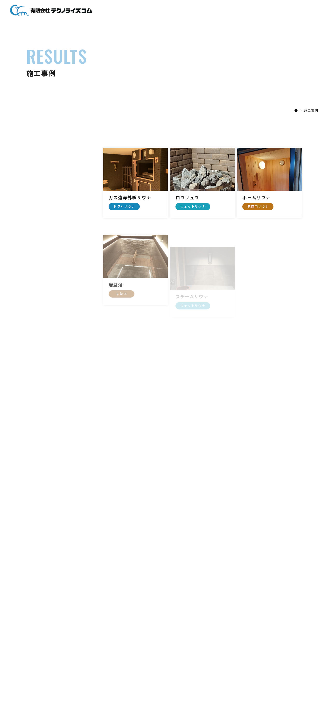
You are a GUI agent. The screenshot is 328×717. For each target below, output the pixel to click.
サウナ (162, 10)
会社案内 (233, 10)
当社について (137, 10)
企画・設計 (185, 10)
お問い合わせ (260, 10)
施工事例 (210, 10)
